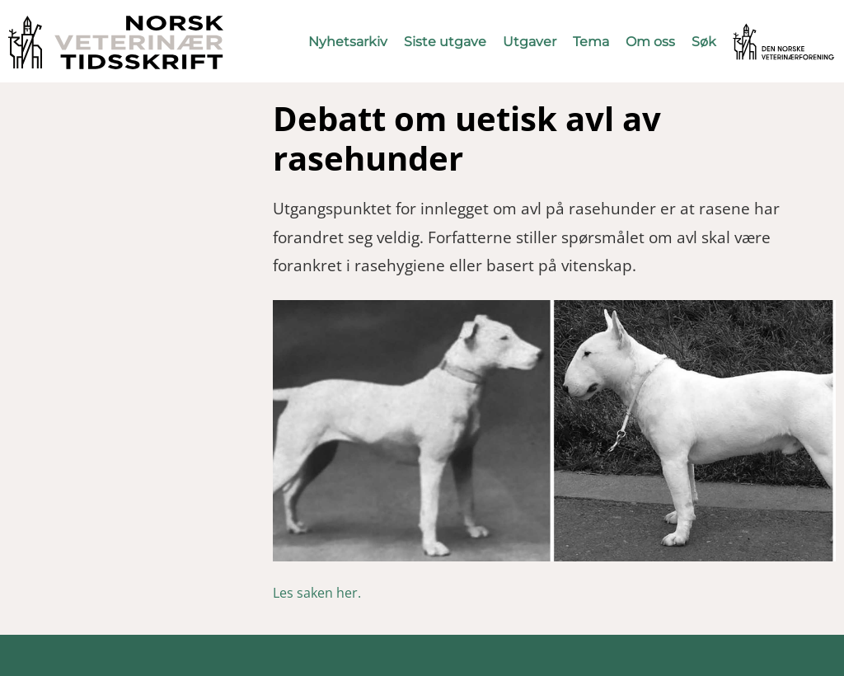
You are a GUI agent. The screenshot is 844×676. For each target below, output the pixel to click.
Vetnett (758, 31)
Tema (591, 41)
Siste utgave (445, 41)
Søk (704, 41)
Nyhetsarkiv (347, 41)
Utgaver (529, 41)
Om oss (650, 41)
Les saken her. (317, 593)
